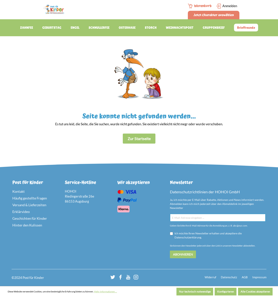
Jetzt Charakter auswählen (213, 15)
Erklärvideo (21, 211)
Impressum (259, 277)
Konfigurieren (225, 291)
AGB (245, 277)
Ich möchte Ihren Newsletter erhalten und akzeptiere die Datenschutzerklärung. (208, 235)
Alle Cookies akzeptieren (255, 291)
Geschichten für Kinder (29, 218)
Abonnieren (183, 254)
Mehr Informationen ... (105, 291)
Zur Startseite (139, 138)
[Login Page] (226, 6)
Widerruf (210, 277)
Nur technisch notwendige (195, 291)
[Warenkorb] (201, 6)
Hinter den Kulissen (27, 225)
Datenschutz (229, 277)
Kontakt (18, 191)
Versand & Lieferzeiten (29, 205)
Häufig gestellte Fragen (29, 198)
